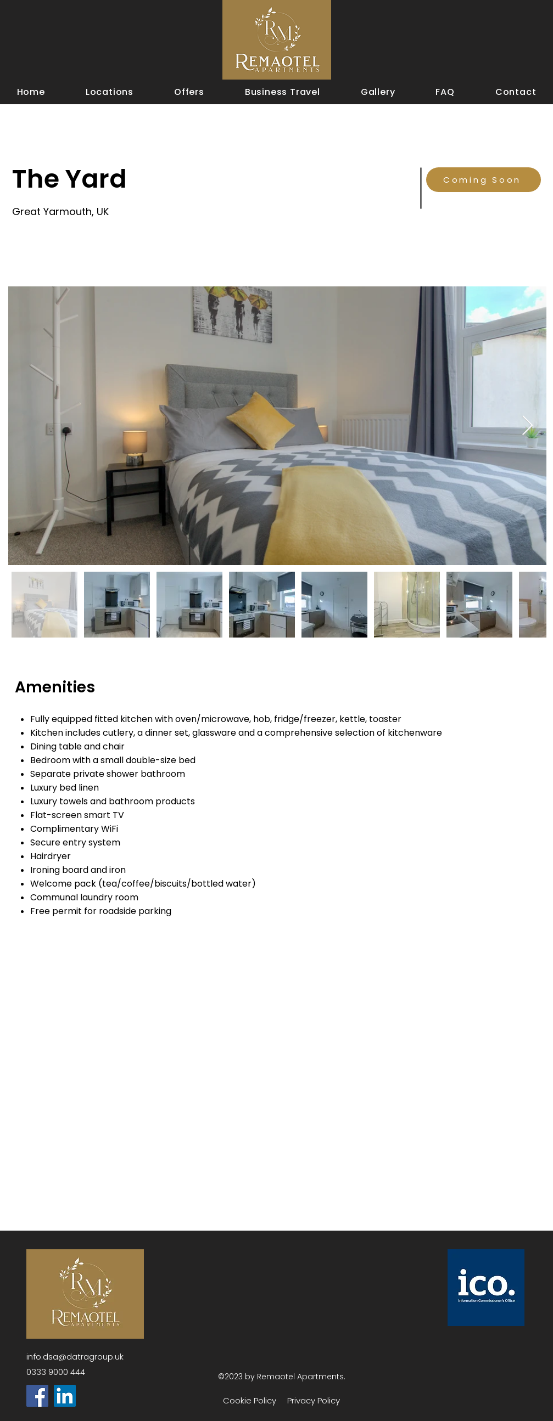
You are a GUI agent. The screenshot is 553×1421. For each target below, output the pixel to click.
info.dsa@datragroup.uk (75, 1356)
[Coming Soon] (483, 179)
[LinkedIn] (65, 1396)
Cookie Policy (249, 1400)
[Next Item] (527, 426)
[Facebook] (37, 1396)
